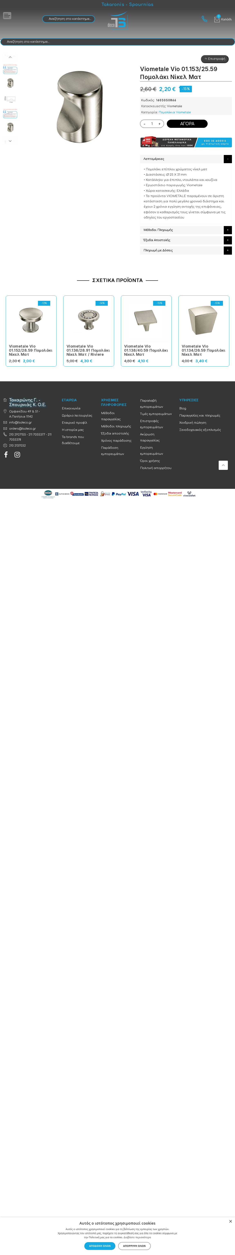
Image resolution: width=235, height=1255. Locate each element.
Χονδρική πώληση (192, 422)
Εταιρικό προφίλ (74, 422)
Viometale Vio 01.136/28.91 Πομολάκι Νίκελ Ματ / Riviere (88, 350)
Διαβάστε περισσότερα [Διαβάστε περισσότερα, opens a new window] (137, 1237)
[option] (10, 83)
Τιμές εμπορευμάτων (156, 414)
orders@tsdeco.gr (22, 428)
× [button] (230, 1221)
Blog (182, 408)
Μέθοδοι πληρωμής (116, 426)
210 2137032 (17, 445)
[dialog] (117, 1236)
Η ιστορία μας (73, 429)
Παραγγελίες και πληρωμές (199, 415)
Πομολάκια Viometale (175, 112)
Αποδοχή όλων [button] (100, 1246)
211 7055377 (37, 434)
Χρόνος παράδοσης (116, 440)
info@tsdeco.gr (20, 422)
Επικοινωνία (71, 408)
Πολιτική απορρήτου (156, 468)
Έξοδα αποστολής (115, 433)
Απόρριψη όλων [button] (134, 1246)
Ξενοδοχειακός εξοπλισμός (200, 429)
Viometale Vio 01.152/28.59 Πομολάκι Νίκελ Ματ (30, 350)
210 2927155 (17, 434)
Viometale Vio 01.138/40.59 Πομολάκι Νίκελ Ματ (146, 350)
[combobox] (69, 19)
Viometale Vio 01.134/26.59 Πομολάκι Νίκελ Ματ (203, 350)
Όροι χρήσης (150, 461)
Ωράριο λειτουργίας (77, 415)
